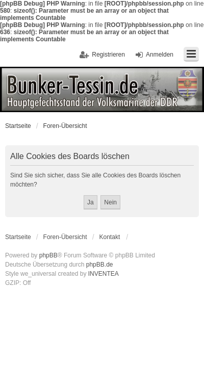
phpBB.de (99, 264)
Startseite (18, 125)
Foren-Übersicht (65, 125)
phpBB (48, 255)
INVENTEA (103, 273)
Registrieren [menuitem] (108, 54)
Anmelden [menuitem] (159, 54)
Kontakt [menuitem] (109, 237)
